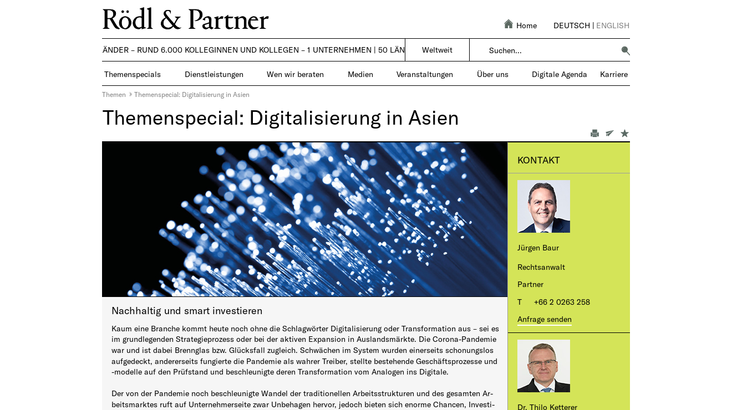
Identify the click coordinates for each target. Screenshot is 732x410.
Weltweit (437, 49)
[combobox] (551, 50)
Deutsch (571, 25)
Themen (114, 94)
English (612, 25)
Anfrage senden (544, 319)
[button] (625, 50)
